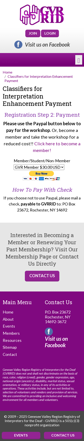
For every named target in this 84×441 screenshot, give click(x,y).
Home (8, 312)
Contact (10, 354)
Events (9, 326)
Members (11, 333)
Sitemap (10, 347)
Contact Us (42, 275)
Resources (12, 340)
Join (33, 33)
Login (50, 33)
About (8, 319)
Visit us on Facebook (47, 44)
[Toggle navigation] (78, 60)
